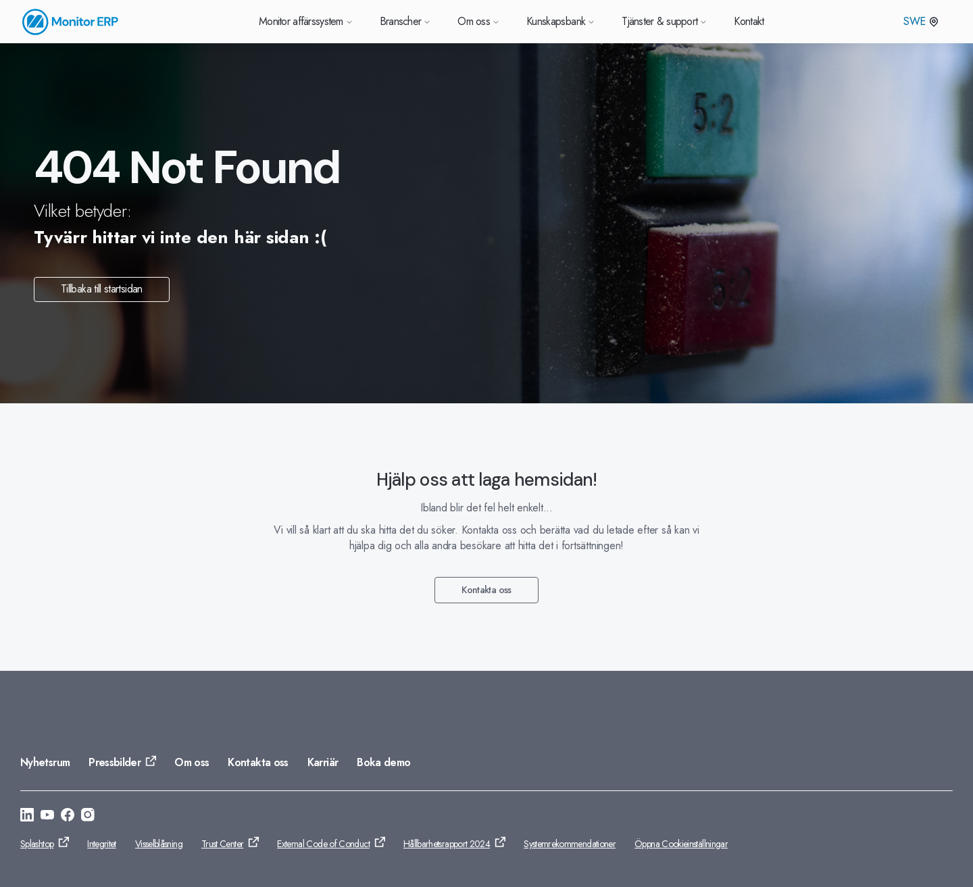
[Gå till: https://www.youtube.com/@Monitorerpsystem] (47, 817)
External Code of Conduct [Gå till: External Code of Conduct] (323, 844)
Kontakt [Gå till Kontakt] (749, 21)
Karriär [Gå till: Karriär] (323, 762)
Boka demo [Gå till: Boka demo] (383, 762)
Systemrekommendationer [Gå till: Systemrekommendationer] (570, 844)
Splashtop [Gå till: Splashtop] (36, 844)
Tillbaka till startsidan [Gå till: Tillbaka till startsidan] (102, 289)
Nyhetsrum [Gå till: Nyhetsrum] (45, 762)
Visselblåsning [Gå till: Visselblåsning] (158, 844)
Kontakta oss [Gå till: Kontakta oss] (486, 590)
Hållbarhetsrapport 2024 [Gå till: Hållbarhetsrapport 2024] (446, 844)
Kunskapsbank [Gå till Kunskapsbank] (560, 21)
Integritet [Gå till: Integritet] (101, 844)
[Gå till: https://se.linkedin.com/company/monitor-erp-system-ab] (27, 817)
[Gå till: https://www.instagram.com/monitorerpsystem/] (88, 817)
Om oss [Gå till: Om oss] (191, 762)
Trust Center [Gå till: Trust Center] (222, 844)
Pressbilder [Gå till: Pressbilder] (115, 762)
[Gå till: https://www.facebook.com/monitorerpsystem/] (67, 817)
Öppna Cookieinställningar (681, 844)
